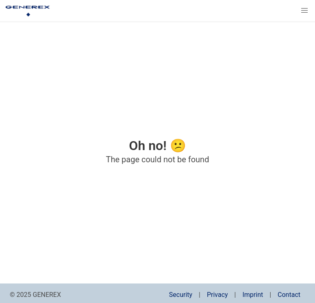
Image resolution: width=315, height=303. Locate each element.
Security (180, 295)
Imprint (252, 295)
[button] (304, 10)
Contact (289, 295)
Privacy (217, 295)
